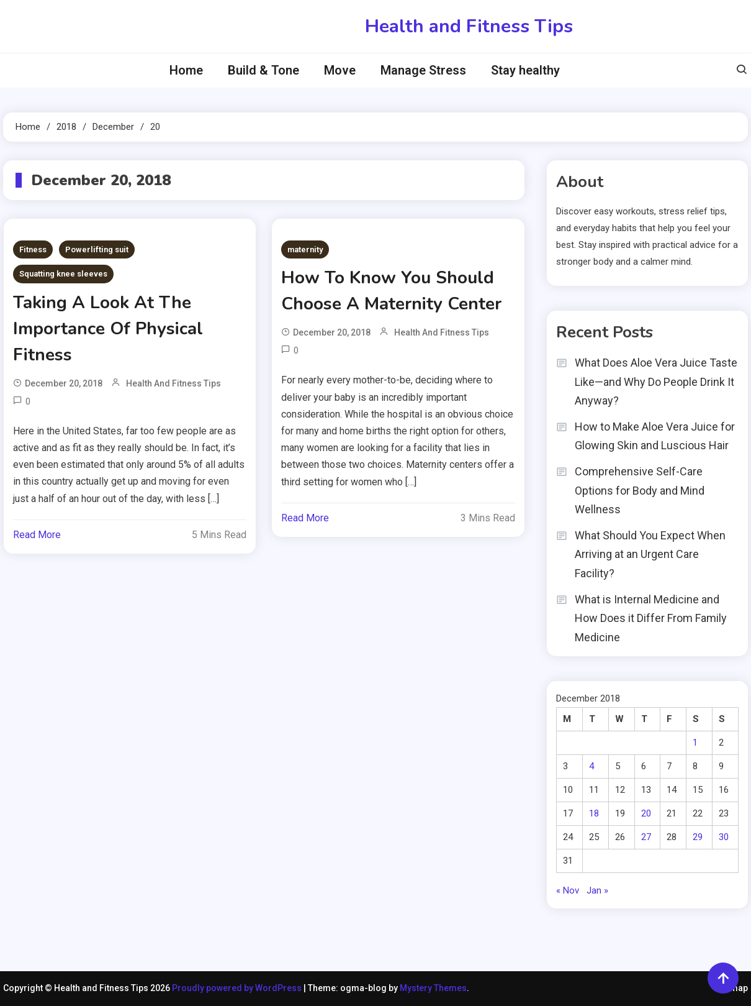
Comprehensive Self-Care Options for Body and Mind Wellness (639, 490)
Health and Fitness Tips (469, 26)
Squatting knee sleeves (63, 273)
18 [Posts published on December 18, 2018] (594, 813)
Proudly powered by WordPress (238, 988)
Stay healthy (525, 70)
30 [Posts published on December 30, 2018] (724, 837)
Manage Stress (423, 70)
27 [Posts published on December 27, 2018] (646, 837)
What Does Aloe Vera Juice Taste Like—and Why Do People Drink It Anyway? (656, 381)
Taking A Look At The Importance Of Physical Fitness (108, 329)
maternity (305, 249)
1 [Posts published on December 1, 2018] (695, 742)
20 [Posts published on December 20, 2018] (646, 813)
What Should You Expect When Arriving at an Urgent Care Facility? (650, 554)
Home (186, 70)
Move (340, 70)
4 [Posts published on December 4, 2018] (591, 766)
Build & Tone (263, 70)
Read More (37, 535)
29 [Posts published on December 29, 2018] (698, 837)
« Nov (567, 890)
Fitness (33, 249)
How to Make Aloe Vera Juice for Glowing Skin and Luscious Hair (655, 436)
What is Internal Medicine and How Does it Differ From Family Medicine (651, 618)
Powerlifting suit (96, 249)
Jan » (597, 890)
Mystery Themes (433, 988)
